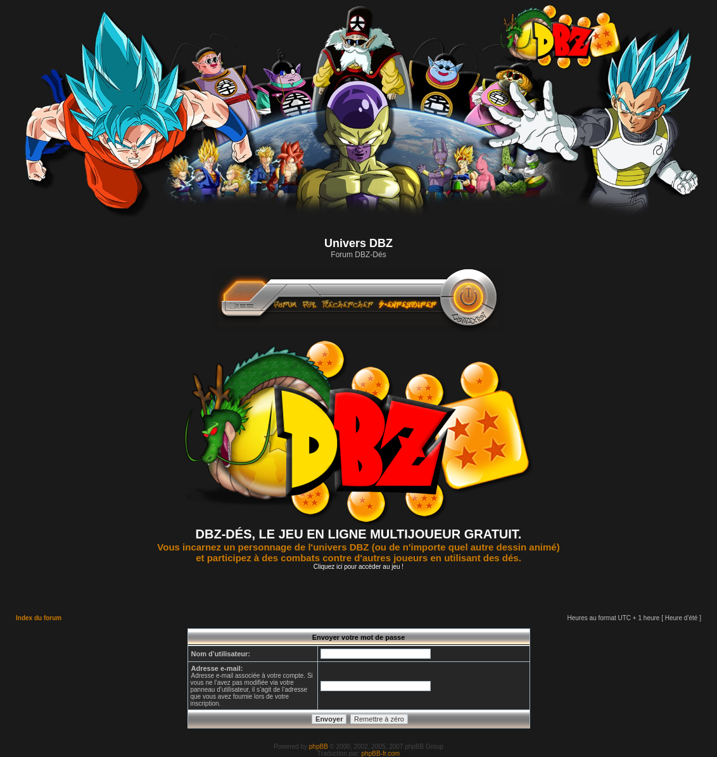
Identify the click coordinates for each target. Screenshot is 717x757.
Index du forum (38, 617)
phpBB (318, 746)
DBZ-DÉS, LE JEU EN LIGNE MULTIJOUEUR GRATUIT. (359, 534)
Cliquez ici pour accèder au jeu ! (358, 566)
